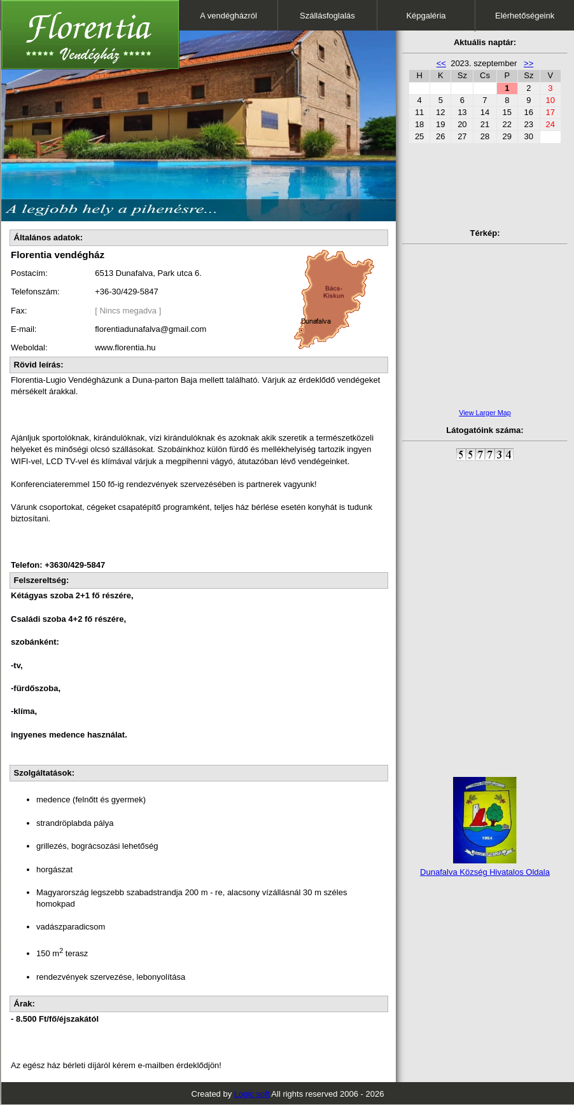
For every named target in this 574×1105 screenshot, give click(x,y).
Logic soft (252, 1094)
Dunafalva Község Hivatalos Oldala (485, 872)
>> (528, 63)
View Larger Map (485, 412)
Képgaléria (425, 15)
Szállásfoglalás (327, 15)
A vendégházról (228, 15)
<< (441, 63)
